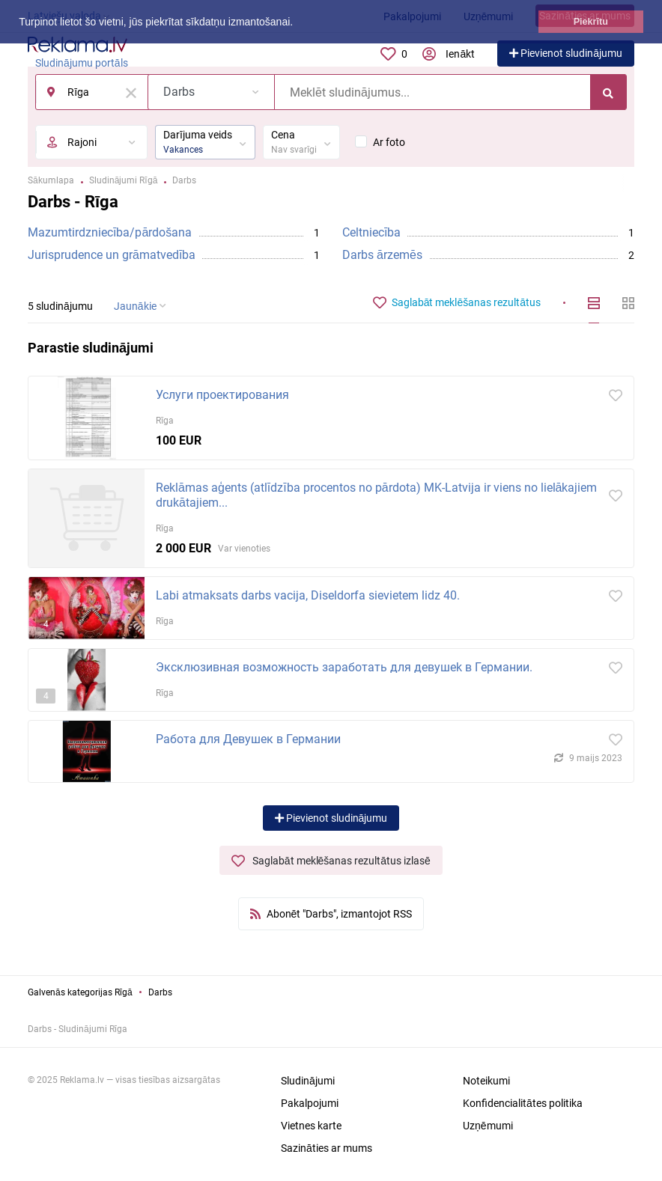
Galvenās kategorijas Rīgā (80, 992)
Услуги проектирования (222, 395)
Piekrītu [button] (591, 21)
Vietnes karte (311, 1126)
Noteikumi (486, 1081)
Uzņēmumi (488, 1126)
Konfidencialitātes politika (523, 1103)
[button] (298, 23)
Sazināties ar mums (326, 1148)
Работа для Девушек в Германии (248, 739)
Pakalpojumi (309, 1103)
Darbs (160, 992)
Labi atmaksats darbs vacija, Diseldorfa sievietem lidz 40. (308, 595)
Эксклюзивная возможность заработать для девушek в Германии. (344, 667)
